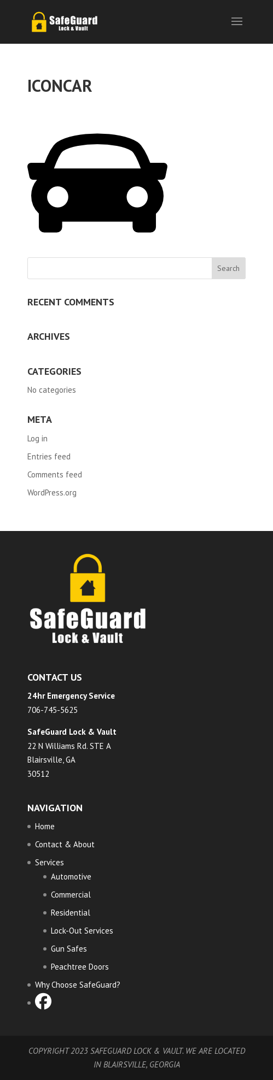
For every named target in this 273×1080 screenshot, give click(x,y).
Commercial (71, 894)
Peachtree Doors (80, 966)
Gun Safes (69, 948)
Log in (37, 438)
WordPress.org (52, 492)
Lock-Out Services (82, 930)
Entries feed (49, 456)
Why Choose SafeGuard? (77, 984)
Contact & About (65, 844)
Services (49, 862)
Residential (70, 912)
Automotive (71, 876)
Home (45, 826)
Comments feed (54, 474)
